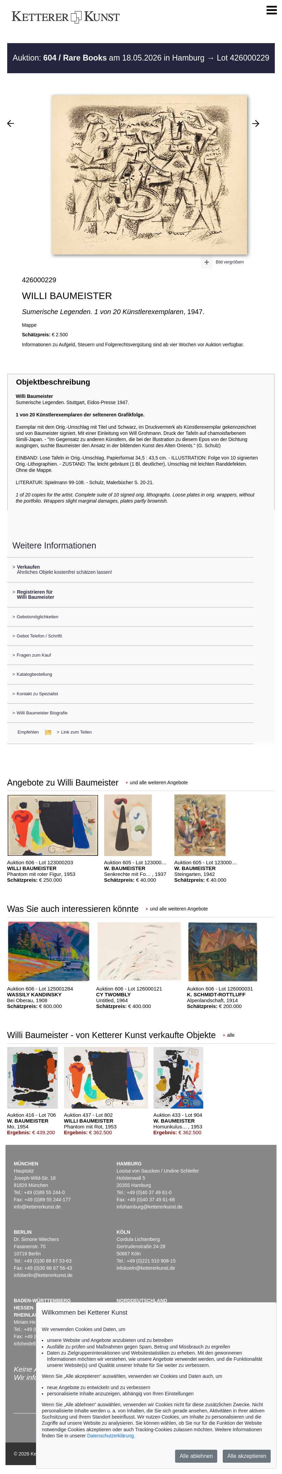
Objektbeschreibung (53, 382)
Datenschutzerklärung (110, 1435)
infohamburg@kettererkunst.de (149, 1207)
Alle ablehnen (196, 1456)
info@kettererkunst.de (37, 1207)
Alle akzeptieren (246, 1456)
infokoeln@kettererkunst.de (146, 1268)
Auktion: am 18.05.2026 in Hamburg (110, 57)
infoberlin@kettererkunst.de (43, 1275)
